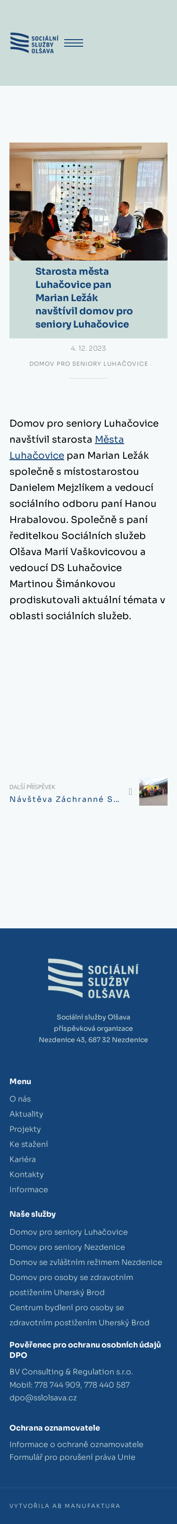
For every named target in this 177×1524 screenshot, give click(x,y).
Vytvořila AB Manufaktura (65, 1505)
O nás (20, 1099)
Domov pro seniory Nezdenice (67, 1247)
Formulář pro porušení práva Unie (72, 1457)
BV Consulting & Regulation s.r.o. (71, 1372)
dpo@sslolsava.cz (43, 1398)
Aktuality (26, 1114)
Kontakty (26, 1174)
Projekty (25, 1129)
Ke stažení (28, 1144)
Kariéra (22, 1159)
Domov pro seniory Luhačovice (88, 363)
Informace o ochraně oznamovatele (76, 1444)
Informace (28, 1190)
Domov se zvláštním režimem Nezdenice (85, 1262)
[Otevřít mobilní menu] (73, 43)
